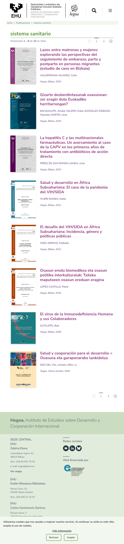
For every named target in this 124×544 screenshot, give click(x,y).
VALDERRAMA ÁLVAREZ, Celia (58, 75)
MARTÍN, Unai (59, 115)
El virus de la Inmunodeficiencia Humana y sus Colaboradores (76, 316)
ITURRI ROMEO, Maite (53, 199)
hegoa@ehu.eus (26, 466)
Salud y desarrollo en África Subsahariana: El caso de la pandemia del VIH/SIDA (74, 187)
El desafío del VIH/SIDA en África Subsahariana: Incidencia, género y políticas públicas (71, 231)
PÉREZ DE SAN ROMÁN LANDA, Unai (62, 163)
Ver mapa (16, 471)
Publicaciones (23, 22)
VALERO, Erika (74, 111)
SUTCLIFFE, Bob (49, 325)
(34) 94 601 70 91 (25, 461)
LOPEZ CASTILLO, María (54, 286)
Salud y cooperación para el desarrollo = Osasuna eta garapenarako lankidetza (76, 355)
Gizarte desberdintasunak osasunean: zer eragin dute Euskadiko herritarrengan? (73, 99)
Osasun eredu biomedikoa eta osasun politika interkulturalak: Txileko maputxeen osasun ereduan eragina (73, 275)
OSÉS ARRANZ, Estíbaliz (54, 243)
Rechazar (53, 537)
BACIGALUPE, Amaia (52, 111)
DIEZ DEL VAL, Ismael (53, 365)
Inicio (9, 22)
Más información (62, 531)
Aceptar (71, 537)
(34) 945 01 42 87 (25, 497)
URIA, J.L (72, 365)
